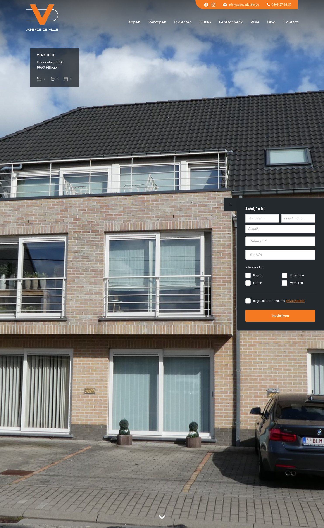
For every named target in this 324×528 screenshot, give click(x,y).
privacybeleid (295, 301)
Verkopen (297, 275)
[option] (162, 264)
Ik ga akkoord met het (279, 301)
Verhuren (296, 283)
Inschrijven (280, 315)
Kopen (257, 275)
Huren (257, 283)
